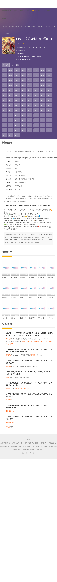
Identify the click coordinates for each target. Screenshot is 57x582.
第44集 (24, 95)
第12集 (24, 75)
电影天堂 (8, 388)
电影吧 (8, 377)
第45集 (30, 95)
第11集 (17, 75)
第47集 (43, 95)
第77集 (30, 115)
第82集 (11, 120)
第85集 (30, 120)
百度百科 (34, 355)
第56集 (49, 100)
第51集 (17, 100)
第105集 (5, 135)
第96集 (49, 125)
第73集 (5, 115)
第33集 (5, 90)
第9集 (4, 75)
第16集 (49, 75)
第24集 (49, 80)
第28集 (24, 85)
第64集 (49, 105)
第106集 (11, 135)
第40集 (49, 90)
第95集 (43, 125)
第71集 (43, 110)
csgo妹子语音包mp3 (35, 297)
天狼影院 (26, 388)
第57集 (5, 105)
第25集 (5, 85)
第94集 (36, 125)
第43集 (17, 95)
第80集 (49, 115)
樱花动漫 (8, 339)
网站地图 (24, 453)
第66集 (11, 110)
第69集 (30, 110)
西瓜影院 (8, 366)
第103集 (43, 130)
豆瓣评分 (19, 53)
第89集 (5, 125)
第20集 (24, 80)
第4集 (23, 70)
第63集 (43, 105)
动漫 (21, 26)
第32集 (49, 85)
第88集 (49, 120)
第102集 (36, 130)
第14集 (36, 75)
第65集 (5, 110)
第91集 (17, 125)
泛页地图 (32, 453)
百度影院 (8, 355)
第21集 (30, 80)
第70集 (36, 110)
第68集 (24, 110)
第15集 (43, 75)
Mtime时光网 (10, 422)
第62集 (36, 105)
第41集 (5, 95)
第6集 (36, 70)
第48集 (49, 95)
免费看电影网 (13, 26)
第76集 (24, 115)
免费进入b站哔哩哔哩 (26, 297)
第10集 (11, 75)
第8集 (49, 70)
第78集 (36, 115)
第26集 (11, 85)
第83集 (17, 120)
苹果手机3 (41, 318)
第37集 (30, 90)
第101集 (30, 130)
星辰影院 (8, 399)
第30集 (36, 85)
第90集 (11, 125)
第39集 (43, 90)
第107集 (17, 135)
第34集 (11, 90)
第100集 (24, 130)
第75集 (17, 115)
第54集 (36, 100)
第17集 (5, 80)
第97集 (5, 130)
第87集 (43, 120)
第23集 (43, 80)
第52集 (24, 100)
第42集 (11, 95)
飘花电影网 (18, 388)
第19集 (17, 80)
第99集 (17, 130)
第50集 (11, 100)
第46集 (36, 95)
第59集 (17, 105)
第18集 (11, 80)
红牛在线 (5, 65)
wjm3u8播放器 (15, 65)
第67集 (17, 110)
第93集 (30, 125)
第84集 (24, 120)
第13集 (30, 75)
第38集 (36, 90)
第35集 (17, 90)
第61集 (30, 105)
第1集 (4, 70)
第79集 (43, 115)
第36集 (24, 90)
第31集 (43, 85)
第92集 (24, 125)
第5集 (30, 70)
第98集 (11, 130)
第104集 (49, 130)
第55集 (43, 100)
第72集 (49, 110)
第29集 (30, 85)
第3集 (17, 70)
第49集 (5, 100)
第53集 (30, 100)
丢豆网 (8, 427)
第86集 (36, 120)
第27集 (17, 85)
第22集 (36, 80)
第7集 (43, 70)
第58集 (11, 105)
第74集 (11, 115)
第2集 (11, 70)
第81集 (5, 120)
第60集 (24, 105)
